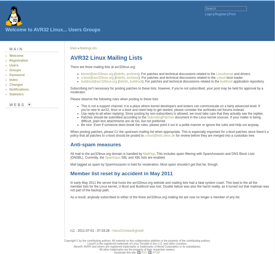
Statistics (16, 94)
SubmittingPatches (160, 117)
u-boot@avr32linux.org (98, 78)
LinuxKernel (224, 74)
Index (13, 80)
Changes (16, 85)
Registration (18, 60)
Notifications (19, 89)
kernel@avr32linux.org (97, 74)
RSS (144, 252)
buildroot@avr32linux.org (99, 81)
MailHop (149, 154)
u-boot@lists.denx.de (160, 135)
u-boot (221, 78)
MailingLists (88, 48)
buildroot (136, 81)
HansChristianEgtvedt (127, 231)
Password (17, 75)
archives (132, 74)
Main (16, 49)
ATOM (156, 252)
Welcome (16, 56)
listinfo (120, 74)
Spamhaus (112, 157)
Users (75, 29)
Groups (91, 29)
